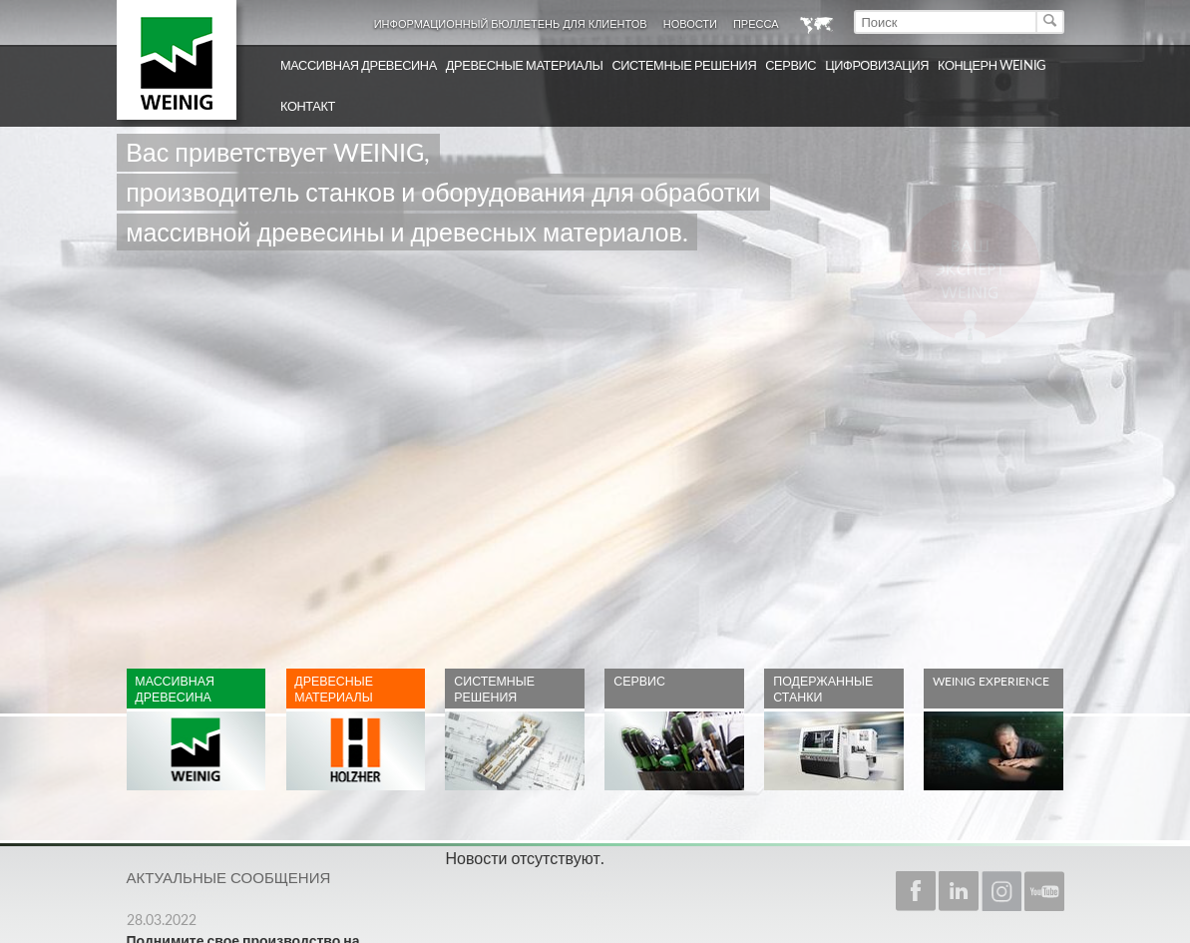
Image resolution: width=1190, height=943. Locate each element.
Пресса (756, 23)
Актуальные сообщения (229, 877)
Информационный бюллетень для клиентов (510, 23)
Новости (690, 23)
